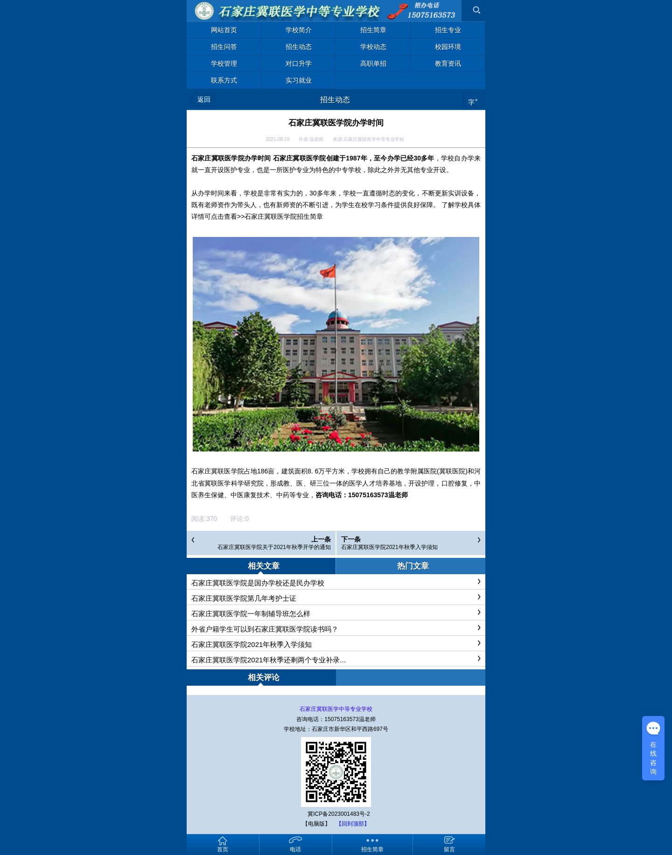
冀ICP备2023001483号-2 (339, 814)
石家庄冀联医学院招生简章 (284, 216)
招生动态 (335, 100)
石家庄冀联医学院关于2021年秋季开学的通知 (274, 547)
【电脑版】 (316, 823)
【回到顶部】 (353, 823)
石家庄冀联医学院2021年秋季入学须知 (389, 547)
